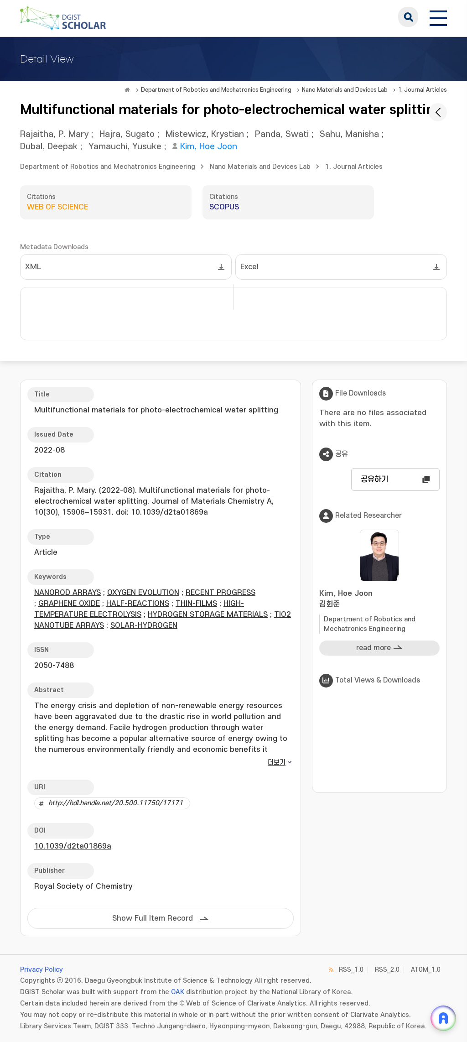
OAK (177, 992)
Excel (249, 267)
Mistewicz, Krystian (205, 134)
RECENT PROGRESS (220, 593)
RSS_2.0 (387, 969)
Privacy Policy (41, 970)
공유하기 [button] (374, 479)
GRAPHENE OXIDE (69, 603)
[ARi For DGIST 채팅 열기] (443, 1018)
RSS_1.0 (351, 969)
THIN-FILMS (196, 603)
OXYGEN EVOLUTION (143, 593)
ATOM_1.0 (426, 969)
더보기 (276, 762)
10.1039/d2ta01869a (72, 846)
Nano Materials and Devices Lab (345, 90)
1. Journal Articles (422, 90)
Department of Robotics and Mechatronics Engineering (216, 90)
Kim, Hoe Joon (208, 146)
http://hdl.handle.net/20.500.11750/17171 (115, 803)
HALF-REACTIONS (137, 603)
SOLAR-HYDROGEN (143, 625)
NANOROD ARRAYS (67, 593)
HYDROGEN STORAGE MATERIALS (208, 614)
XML (33, 267)
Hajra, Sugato (127, 134)
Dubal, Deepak (49, 146)
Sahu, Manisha (349, 134)
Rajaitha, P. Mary (54, 134)
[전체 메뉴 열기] (438, 17)
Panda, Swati (282, 134)
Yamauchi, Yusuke (124, 146)
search (408, 17)
